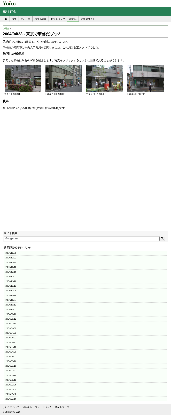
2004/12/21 (10, 257)
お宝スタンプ (58, 19)
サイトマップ (62, 407)
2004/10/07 (10, 309)
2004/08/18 (10, 314)
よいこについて (11, 407)
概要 (14, 19)
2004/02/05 (10, 389)
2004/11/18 (10, 281)
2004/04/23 (10, 333)
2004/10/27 (10, 300)
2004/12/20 (10, 262)
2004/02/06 (10, 384)
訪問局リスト (88, 19)
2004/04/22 (10, 337)
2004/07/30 (10, 323)
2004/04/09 (10, 351)
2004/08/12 (10, 319)
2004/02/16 (10, 375)
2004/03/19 (10, 366)
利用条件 (27, 407)
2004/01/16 (10, 399)
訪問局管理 (40, 19)
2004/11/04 (10, 290)
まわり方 (25, 19)
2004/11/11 (10, 286)
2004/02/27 (10, 370)
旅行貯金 (9, 11)
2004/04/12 (10, 347)
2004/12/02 (10, 276)
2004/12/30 (10, 253)
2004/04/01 (10, 356)
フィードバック (43, 407)
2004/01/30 (10, 394)
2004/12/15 (10, 271)
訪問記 (72, 19)
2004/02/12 (10, 380)
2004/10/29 (10, 295)
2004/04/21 (10, 342)
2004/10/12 (10, 304)
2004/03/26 (10, 361)
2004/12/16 (10, 267)
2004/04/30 (10, 328)
